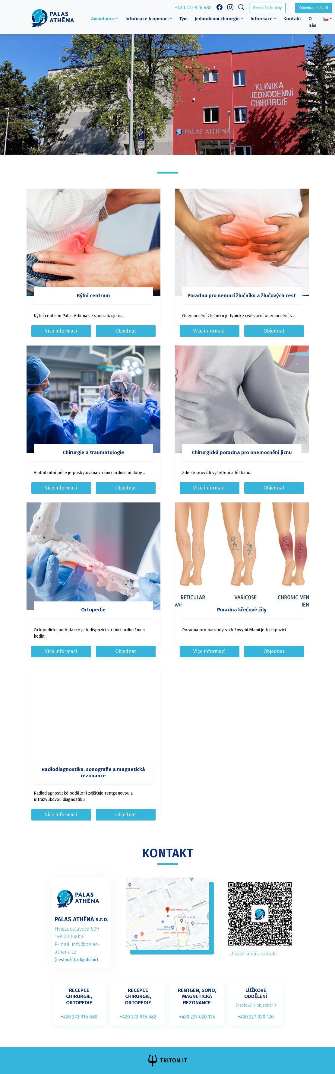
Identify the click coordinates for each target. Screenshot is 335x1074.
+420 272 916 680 (193, 8)
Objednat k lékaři (313, 7)
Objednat (125, 331)
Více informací (61, 331)
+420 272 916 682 (138, 1017)
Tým (183, 18)
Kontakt (292, 18)
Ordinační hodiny (267, 7)
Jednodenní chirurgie (217, 18)
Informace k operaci (147, 18)
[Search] (241, 8)
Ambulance (103, 18)
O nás (312, 22)
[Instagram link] (230, 8)
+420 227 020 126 (256, 1017)
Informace (262, 18)
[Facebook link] (219, 8)
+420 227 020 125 (197, 1017)
